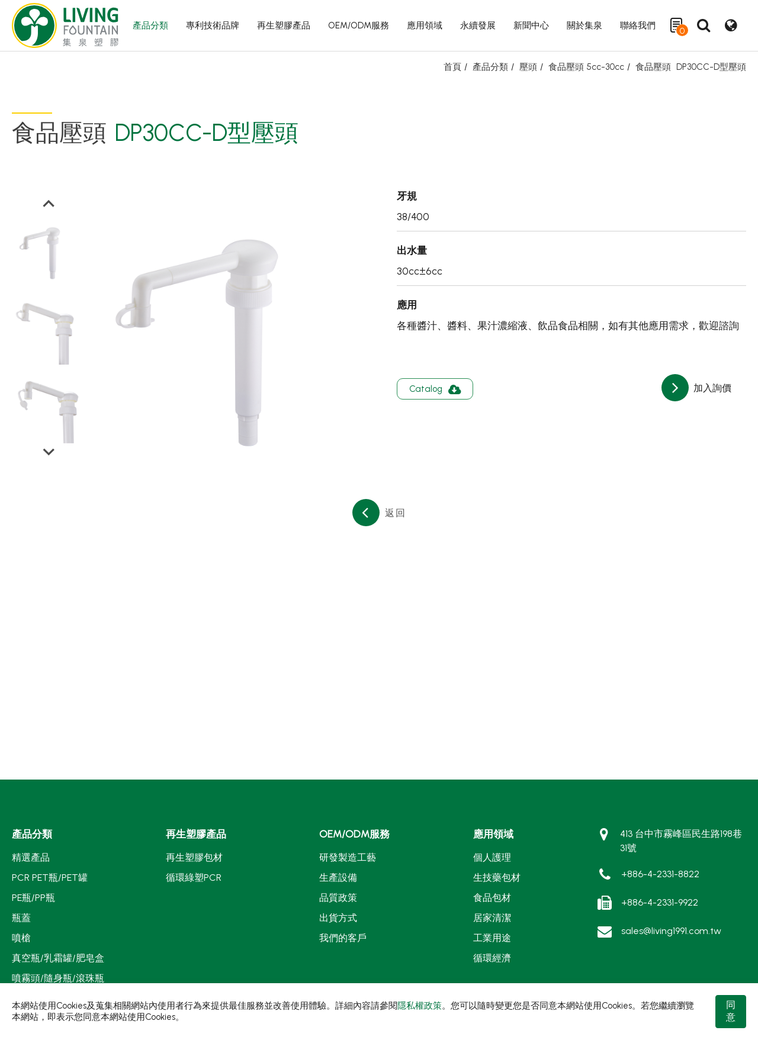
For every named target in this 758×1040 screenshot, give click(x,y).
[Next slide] (48, 451)
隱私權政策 (419, 1005)
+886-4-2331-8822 (660, 874)
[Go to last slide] (48, 204)
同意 (730, 1011)
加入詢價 (711, 388)
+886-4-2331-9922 (659, 902)
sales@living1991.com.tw (671, 930)
